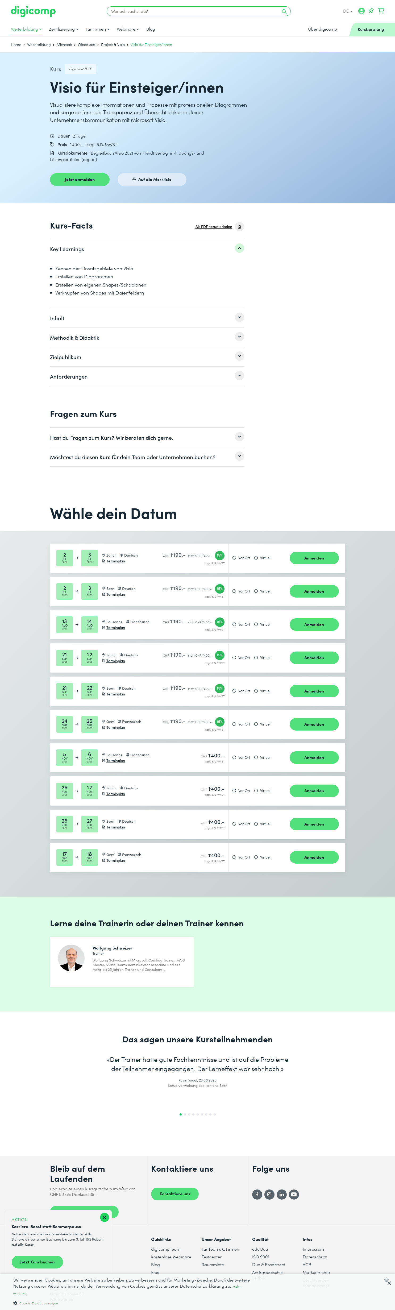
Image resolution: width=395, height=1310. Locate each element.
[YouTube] (294, 1194)
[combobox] (387, 1280)
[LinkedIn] (282, 1194)
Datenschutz (315, 1256)
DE (348, 11)
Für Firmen (96, 29)
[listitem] (147, 248)
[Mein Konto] (361, 13)
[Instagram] (269, 1194)
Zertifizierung (62, 29)
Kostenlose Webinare (171, 1256)
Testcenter (212, 1256)
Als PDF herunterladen (214, 226)
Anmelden (314, 558)
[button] (132, 1303)
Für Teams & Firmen (220, 1249)
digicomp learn (166, 1249)
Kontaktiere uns (175, 1193)
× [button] (389, 1284)
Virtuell (265, 557)
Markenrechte (316, 1272)
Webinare (126, 29)
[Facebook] (257, 1194)
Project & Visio (113, 44)
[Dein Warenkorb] (381, 11)
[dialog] (197, 1292)
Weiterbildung (24, 29)
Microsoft (64, 44)
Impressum (313, 1249)
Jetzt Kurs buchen (37, 1262)
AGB (307, 1264)
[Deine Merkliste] (371, 11)
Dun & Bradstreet (268, 1264)
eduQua (260, 1249)
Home (16, 44)
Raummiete (213, 1264)
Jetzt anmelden (80, 179)
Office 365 (86, 44)
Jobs (155, 1272)
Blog (150, 29)
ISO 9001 (260, 1256)
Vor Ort (244, 557)
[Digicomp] (33, 11)
